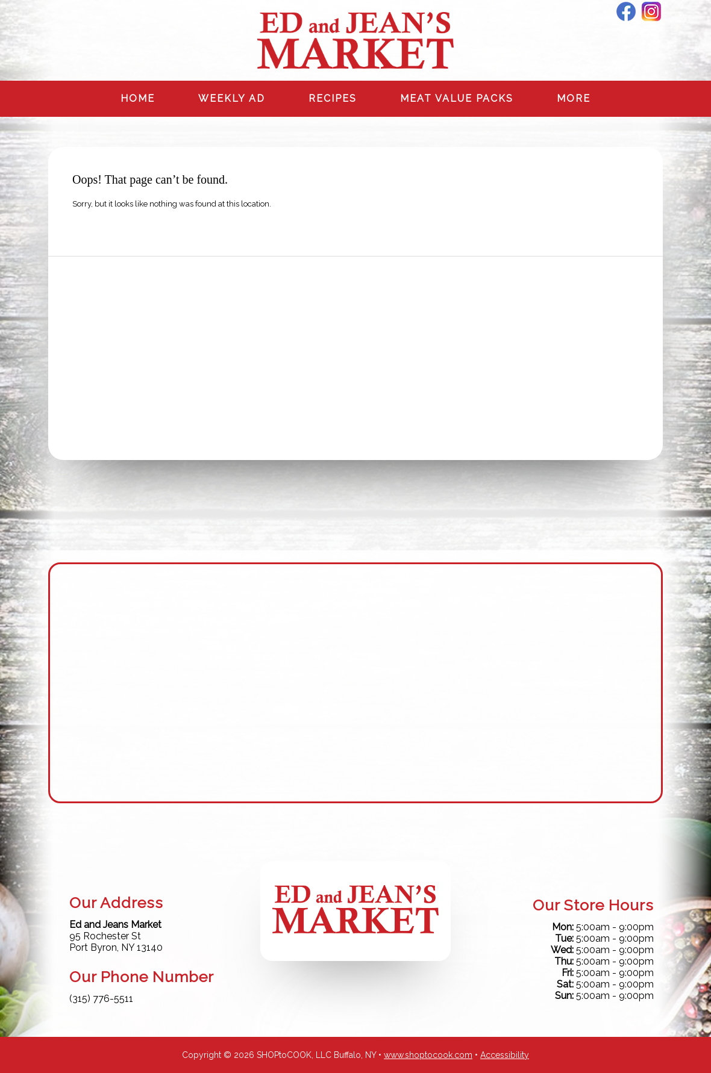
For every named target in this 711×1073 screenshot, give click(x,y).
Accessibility (504, 1055)
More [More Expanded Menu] (573, 98)
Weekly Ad (231, 98)
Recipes (333, 98)
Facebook (626, 11)
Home (138, 98)
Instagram (651, 11)
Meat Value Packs (456, 98)
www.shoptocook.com (428, 1055)
